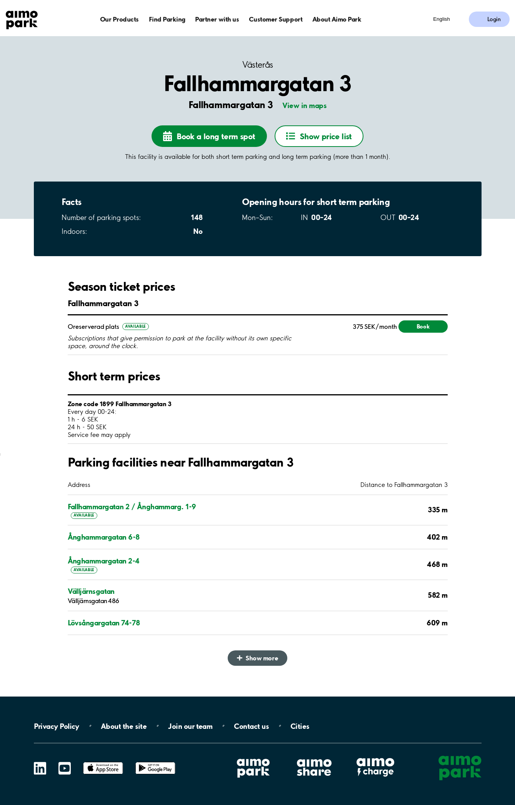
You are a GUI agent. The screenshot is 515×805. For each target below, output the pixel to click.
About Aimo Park (337, 19)
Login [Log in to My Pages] (494, 19)
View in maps (304, 105)
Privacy (56, 725)
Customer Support (275, 19)
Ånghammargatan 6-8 (104, 537)
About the (124, 725)
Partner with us (217, 19)
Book (423, 326)
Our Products (119, 19)
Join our (190, 725)
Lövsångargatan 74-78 (104, 622)
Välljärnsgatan (91, 591)
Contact (251, 725)
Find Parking (167, 19)
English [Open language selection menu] (441, 19)
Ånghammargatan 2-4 (104, 560)
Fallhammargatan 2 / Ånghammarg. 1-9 (132, 506)
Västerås (257, 65)
